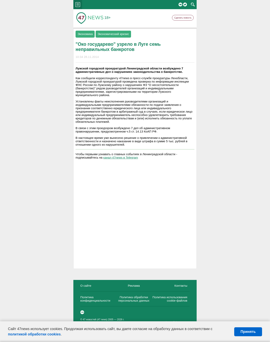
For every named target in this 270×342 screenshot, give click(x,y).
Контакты (180, 285)
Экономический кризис (113, 34)
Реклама (134, 285)
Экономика (85, 34)
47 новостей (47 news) (95, 319)
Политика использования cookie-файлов (169, 298)
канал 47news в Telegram (120, 157)
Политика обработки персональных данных (134, 298)
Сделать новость (182, 18)
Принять (248, 332)
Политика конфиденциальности (95, 298)
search (193, 4)
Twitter (185, 4)
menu (77, 4)
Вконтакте (180, 4)
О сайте (85, 285)
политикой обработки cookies (34, 334)
